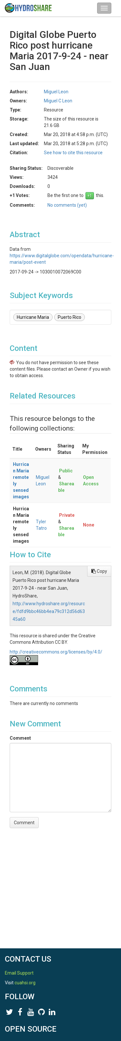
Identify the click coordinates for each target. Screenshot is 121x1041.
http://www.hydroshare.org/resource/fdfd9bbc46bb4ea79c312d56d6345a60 (49, 611)
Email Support (19, 973)
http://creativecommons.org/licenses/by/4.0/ (56, 651)
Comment (20, 738)
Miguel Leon (56, 91)
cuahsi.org (25, 982)
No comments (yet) (67, 205)
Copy (99, 571)
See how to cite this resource (73, 152)
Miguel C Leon (58, 100)
